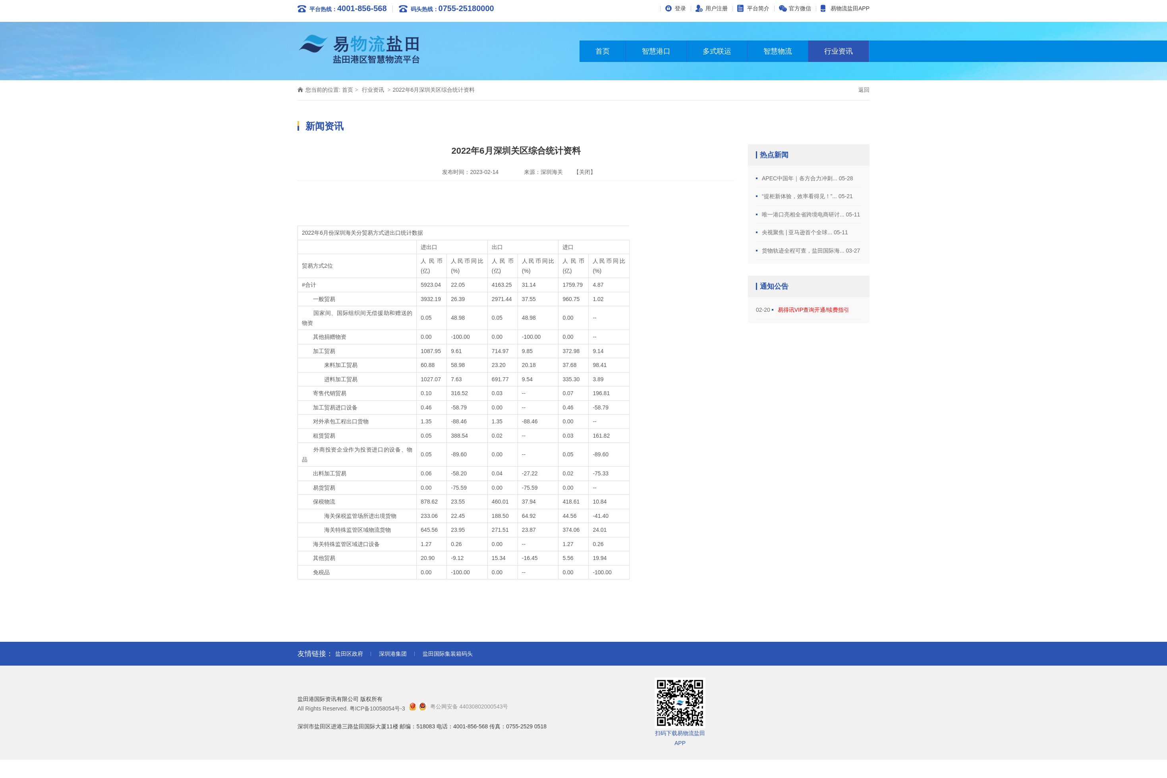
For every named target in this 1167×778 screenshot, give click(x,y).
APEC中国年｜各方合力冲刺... (800, 178)
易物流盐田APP (850, 8)
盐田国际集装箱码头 (448, 654)
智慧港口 (656, 51)
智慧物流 (777, 51)
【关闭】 (585, 172)
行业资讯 (838, 51)
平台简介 (758, 8)
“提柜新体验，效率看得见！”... (800, 196)
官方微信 (800, 8)
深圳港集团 (393, 654)
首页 (602, 51)
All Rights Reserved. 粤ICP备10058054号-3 (351, 708)
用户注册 (716, 8)
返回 (863, 90)
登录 (680, 8)
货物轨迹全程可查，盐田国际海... (804, 250)
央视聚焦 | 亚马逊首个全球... (798, 232)
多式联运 (717, 51)
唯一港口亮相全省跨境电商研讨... (804, 214)
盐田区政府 (349, 654)
